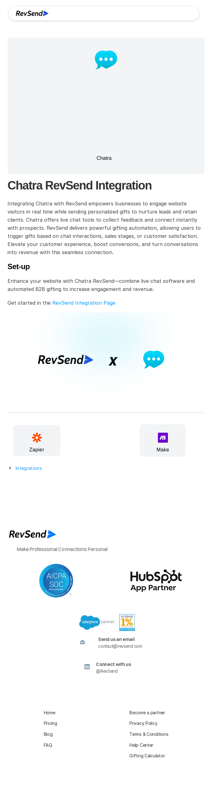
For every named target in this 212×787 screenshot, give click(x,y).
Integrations (29, 468)
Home (49, 712)
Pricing (50, 723)
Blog (48, 734)
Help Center (141, 745)
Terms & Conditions (148, 734)
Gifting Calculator (147, 755)
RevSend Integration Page (83, 303)
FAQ (48, 745)
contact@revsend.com (120, 646)
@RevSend (107, 671)
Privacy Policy (143, 723)
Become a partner (147, 712)
